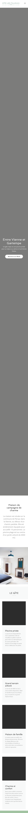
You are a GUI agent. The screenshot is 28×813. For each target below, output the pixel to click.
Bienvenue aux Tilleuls (14, 256)
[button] (2, 566)
